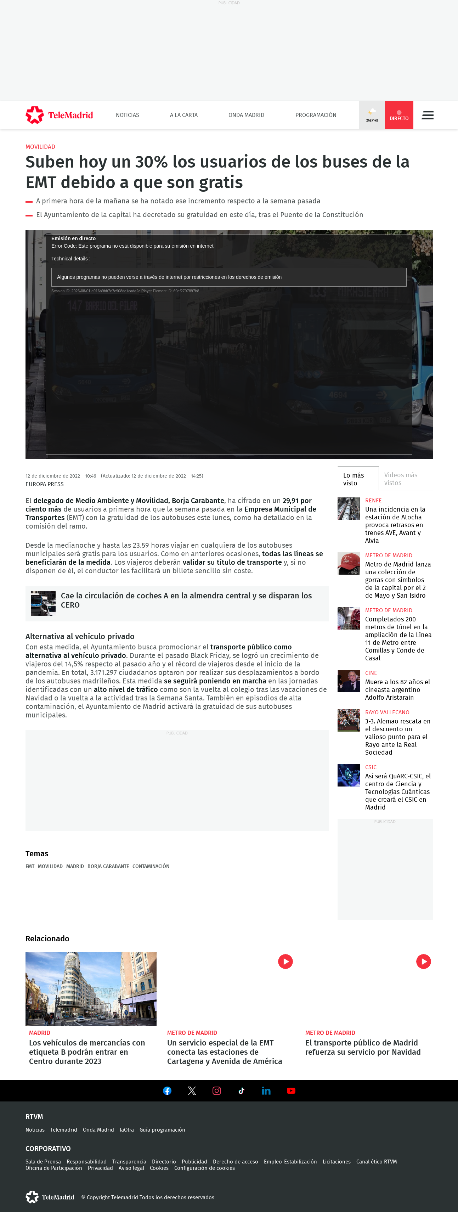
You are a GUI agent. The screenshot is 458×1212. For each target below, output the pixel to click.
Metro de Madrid (388, 555)
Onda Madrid (246, 115)
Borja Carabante (108, 866)
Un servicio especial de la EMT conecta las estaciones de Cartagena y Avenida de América (229, 989)
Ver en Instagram (217, 1091)
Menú (427, 115)
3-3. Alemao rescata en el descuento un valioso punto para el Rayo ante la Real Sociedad (349, 720)
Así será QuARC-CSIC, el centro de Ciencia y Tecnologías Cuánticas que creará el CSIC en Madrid (349, 775)
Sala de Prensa (43, 1162)
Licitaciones (337, 1162)
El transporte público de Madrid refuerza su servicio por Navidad (367, 989)
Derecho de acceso (235, 1162)
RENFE (373, 500)
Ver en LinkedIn (266, 1091)
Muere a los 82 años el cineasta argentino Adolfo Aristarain (349, 681)
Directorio (164, 1162)
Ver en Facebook (167, 1092)
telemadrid (50, 1197)
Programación (316, 115)
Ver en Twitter (192, 1092)
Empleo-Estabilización (290, 1162)
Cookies (159, 1168)
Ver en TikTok (241, 1092)
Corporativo (48, 1148)
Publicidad (194, 1162)
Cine (371, 673)
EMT (30, 866)
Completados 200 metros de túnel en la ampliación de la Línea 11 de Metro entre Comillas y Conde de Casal (349, 618)
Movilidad (40, 147)
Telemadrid (63, 1130)
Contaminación (150, 866)
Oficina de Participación (54, 1168)
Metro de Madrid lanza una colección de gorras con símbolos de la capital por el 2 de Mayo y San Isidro (349, 563)
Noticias (127, 115)
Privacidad (100, 1168)
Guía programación (162, 1130)
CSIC (371, 767)
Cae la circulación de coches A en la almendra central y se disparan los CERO (43, 603)
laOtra (127, 1130)
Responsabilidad (87, 1162)
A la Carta (184, 115)
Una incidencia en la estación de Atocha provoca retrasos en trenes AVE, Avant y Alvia (349, 508)
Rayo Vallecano (387, 712)
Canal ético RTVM (376, 1162)
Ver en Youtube (291, 1091)
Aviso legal (131, 1168)
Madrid (75, 866)
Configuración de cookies (204, 1168)
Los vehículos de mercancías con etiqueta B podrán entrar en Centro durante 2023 (91, 989)
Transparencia (129, 1162)
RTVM (34, 1117)
